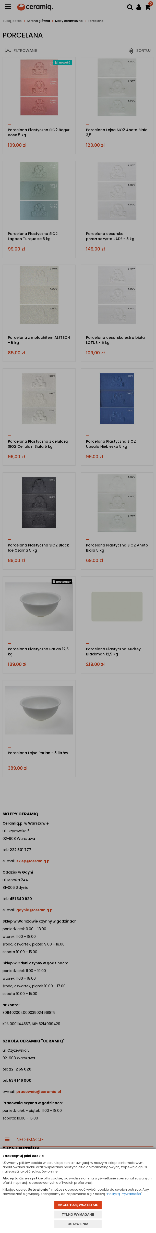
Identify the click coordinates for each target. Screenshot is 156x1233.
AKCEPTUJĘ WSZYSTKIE (78, 1205)
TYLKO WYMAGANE (78, 1214)
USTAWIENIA (78, 1224)
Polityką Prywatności (124, 1193)
